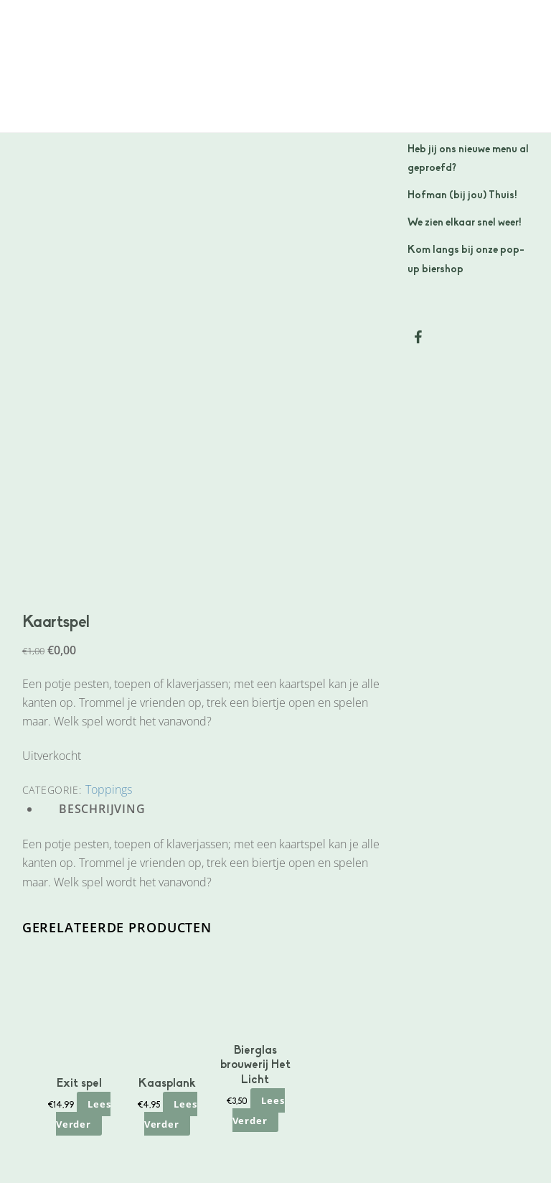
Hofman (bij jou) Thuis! (462, 195)
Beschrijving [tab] (102, 809)
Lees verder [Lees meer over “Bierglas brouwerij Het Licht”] (258, 1110)
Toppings (108, 789)
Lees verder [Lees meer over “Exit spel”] (83, 1114)
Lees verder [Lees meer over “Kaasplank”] (170, 1114)
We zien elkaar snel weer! (465, 223)
